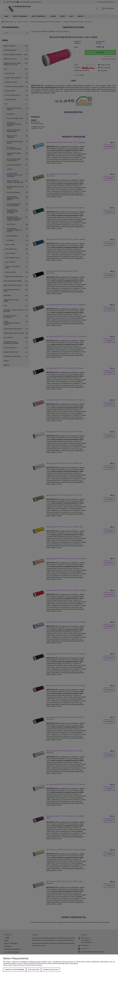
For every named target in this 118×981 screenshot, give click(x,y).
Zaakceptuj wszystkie (50, 969)
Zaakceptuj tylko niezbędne (14, 969)
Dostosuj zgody (33, 969)
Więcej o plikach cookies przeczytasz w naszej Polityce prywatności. (22, 965)
